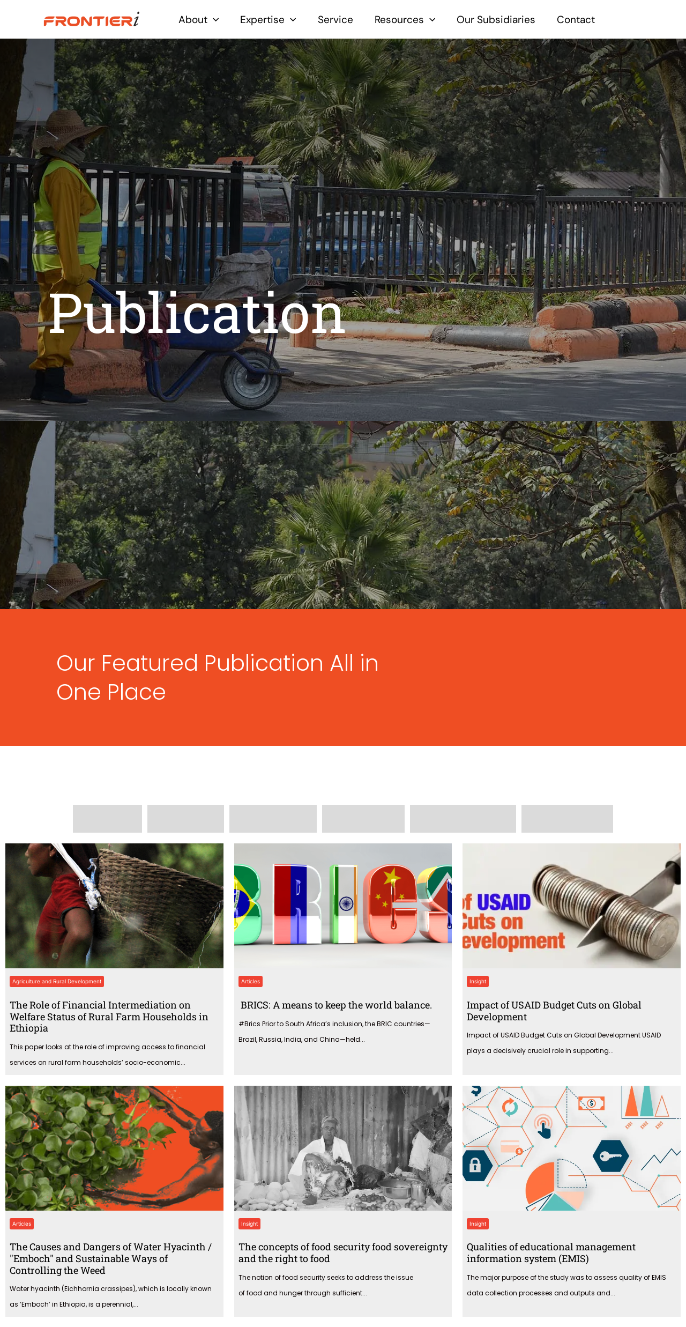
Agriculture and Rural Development (56, 981)
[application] (212, 19)
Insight (477, 981)
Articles (250, 981)
